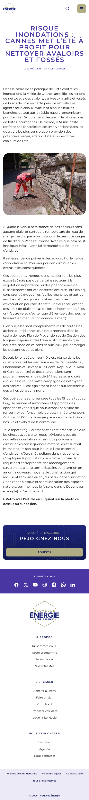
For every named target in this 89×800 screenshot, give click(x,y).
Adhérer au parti (44, 690)
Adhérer (44, 552)
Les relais (44, 742)
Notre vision (44, 659)
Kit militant (44, 704)
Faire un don (44, 697)
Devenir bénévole (45, 717)
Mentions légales (51, 773)
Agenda (44, 749)
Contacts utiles (75, 773)
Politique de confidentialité (21, 773)
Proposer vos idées (45, 711)
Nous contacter (44, 755)
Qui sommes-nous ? (44, 646)
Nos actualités (44, 666)
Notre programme (44, 652)
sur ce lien (28, 504)
